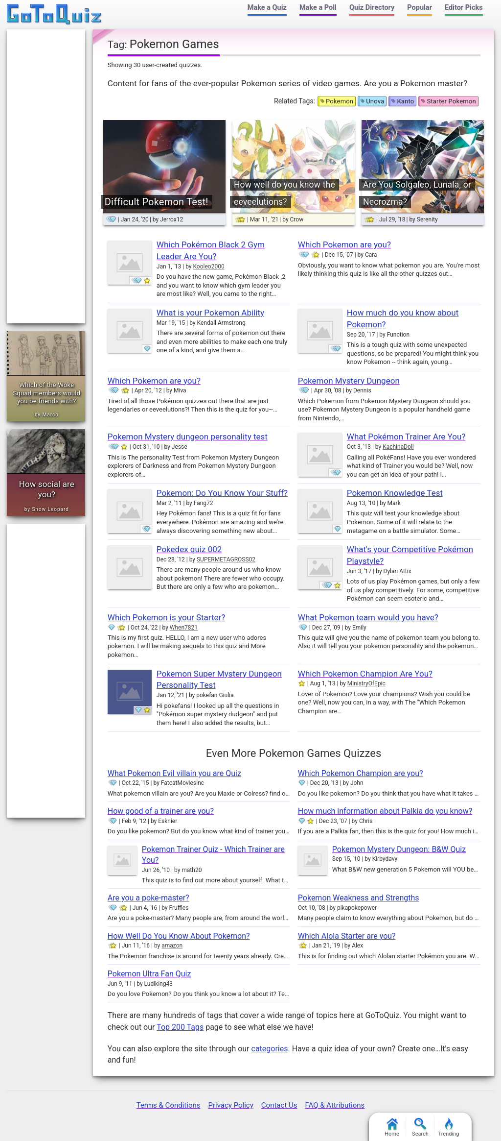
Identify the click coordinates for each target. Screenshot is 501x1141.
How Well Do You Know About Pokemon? (179, 936)
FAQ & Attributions (334, 1105)
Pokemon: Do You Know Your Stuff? (222, 493)
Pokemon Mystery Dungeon (349, 381)
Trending (448, 1127)
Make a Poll (318, 7)
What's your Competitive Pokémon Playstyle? (410, 555)
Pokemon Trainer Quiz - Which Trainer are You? (213, 855)
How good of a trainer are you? (161, 811)
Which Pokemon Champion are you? (360, 773)
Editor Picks (464, 7)
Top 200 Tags (180, 1027)
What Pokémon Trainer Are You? (406, 436)
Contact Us (279, 1105)
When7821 (184, 627)
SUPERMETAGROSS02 (226, 559)
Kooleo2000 (208, 266)
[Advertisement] (46, 176)
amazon (171, 945)
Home (392, 1127)
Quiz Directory (371, 7)
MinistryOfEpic (366, 683)
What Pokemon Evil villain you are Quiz (174, 773)
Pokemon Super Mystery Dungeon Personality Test (219, 679)
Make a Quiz (267, 7)
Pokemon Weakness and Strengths (358, 897)
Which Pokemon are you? (344, 244)
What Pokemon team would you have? (368, 617)
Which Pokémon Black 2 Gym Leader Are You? (211, 250)
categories (269, 1048)
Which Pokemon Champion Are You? (365, 674)
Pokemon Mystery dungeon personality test (188, 436)
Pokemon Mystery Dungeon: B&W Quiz (399, 849)
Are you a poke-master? (148, 897)
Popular (419, 7)
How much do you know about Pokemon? (402, 318)
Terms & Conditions (169, 1105)
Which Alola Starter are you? (347, 936)
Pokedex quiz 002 (189, 549)
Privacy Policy (230, 1105)
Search (420, 1127)
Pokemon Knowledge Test (395, 493)
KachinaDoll (398, 446)
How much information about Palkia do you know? (385, 811)
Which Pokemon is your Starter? (167, 617)
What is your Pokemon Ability (210, 312)
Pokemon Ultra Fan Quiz (149, 973)
